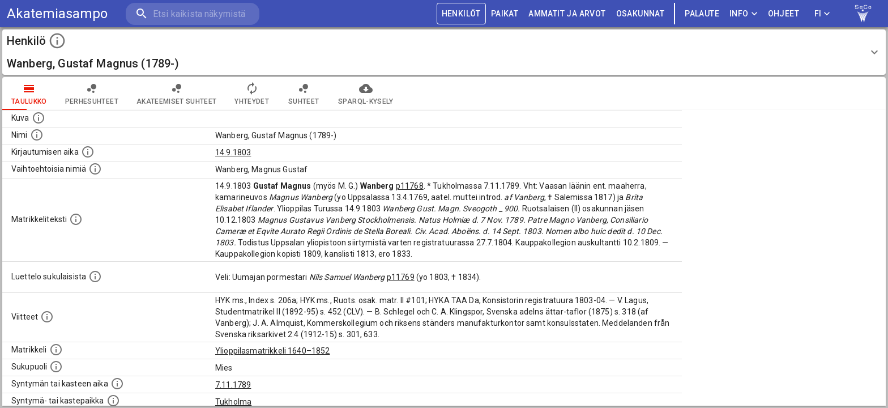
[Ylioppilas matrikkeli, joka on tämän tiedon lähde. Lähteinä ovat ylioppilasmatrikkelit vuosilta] (56, 350)
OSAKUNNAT (640, 13)
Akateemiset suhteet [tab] (176, 93)
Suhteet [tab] (303, 93)
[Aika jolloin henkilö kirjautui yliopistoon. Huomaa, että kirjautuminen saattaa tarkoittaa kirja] (88, 152)
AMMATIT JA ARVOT (567, 13)
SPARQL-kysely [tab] (365, 93)
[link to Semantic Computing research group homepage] (863, 13)
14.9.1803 (233, 152)
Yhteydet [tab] (251, 93)
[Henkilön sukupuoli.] (56, 367)
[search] (192, 14)
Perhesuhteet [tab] (91, 93)
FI (822, 13)
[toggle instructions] (57, 41)
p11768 (410, 185)
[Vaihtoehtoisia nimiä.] (95, 169)
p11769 (401, 277)
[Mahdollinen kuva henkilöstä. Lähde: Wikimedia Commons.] (38, 118)
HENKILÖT (461, 13)
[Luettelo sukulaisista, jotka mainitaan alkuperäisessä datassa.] (95, 276)
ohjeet (783, 13)
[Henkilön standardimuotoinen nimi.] (37, 135)
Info (743, 13)
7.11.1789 (233, 384)
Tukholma (233, 401)
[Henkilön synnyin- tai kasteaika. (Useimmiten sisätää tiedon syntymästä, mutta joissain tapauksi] (117, 384)
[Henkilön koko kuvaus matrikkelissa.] (76, 219)
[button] (444, 52)
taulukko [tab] (29, 93)
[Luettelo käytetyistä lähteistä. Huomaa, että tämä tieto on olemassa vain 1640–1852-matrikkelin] (47, 317)
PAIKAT (504, 13)
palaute (702, 13)
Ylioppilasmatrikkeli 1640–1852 (272, 350)
